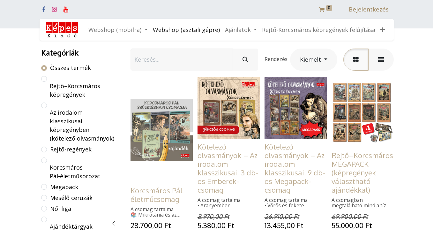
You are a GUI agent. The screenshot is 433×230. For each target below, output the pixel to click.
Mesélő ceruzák (71, 198)
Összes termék (70, 68)
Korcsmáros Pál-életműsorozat (75, 172)
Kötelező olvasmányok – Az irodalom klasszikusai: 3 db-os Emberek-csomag (228, 168)
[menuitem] (186, 30)
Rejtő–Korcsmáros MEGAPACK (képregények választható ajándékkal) (362, 172)
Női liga (60, 208)
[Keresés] (245, 60)
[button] (382, 30)
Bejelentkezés (369, 9)
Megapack (64, 187)
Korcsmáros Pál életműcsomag (157, 194)
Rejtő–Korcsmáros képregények (75, 90)
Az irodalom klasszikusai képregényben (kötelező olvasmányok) (82, 125)
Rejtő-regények (71, 149)
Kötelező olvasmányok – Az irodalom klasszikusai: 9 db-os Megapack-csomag (295, 168)
